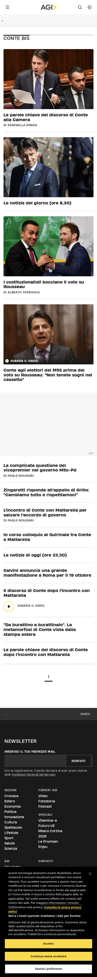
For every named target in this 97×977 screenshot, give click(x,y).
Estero (9, 801)
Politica (10, 812)
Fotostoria (46, 801)
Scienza (10, 848)
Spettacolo (13, 827)
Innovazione (14, 817)
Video (43, 796)
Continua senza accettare (48, 956)
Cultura (10, 822)
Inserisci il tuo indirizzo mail (29, 751)
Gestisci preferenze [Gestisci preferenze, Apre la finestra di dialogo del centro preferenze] (48, 969)
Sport (8, 838)
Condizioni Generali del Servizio (33, 774)
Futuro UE (46, 826)
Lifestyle (11, 833)
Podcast (45, 806)
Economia (12, 806)
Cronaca (11, 796)
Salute (9, 843)
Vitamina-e (47, 820)
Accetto (48, 943)
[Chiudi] (90, 874)
